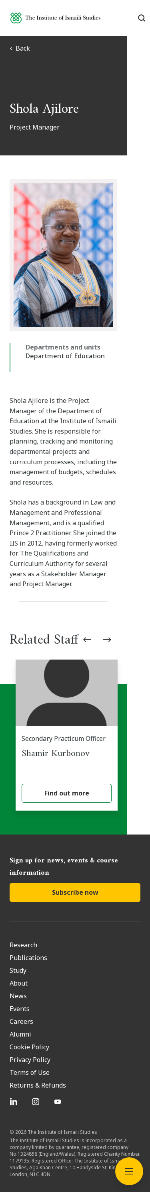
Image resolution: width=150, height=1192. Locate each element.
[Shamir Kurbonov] (78, 707)
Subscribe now (75, 866)
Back (20, 48)
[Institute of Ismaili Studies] (55, 18)
